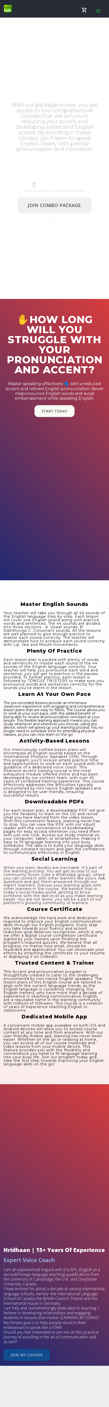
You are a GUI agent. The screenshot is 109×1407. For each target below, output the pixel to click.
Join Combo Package (54, 205)
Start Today (54, 411)
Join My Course (27, 1354)
